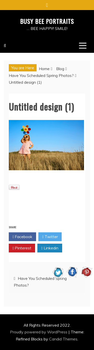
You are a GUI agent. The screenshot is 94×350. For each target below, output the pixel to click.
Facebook (22, 237)
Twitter (50, 237)
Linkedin (49, 248)
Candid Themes (63, 338)
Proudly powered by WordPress (39, 331)
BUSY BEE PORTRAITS (47, 21)
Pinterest (22, 248)
